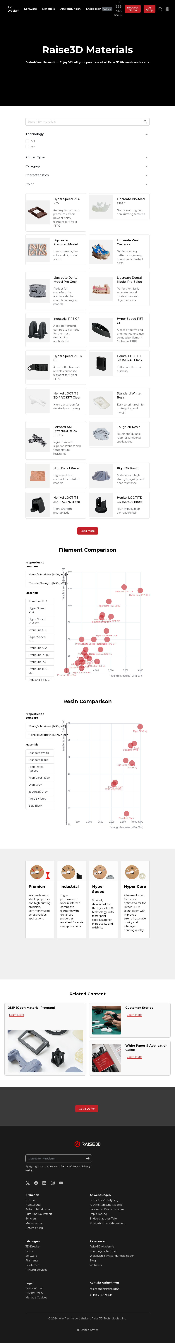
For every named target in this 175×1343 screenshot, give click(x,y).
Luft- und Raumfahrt (38, 1214)
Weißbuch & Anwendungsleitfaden (112, 1255)
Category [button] (32, 166)
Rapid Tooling (98, 1214)
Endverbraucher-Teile (103, 1218)
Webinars (96, 1265)
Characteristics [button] (37, 175)
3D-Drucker (32, 1246)
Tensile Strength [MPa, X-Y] (41, 583)
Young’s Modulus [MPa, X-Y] (41, 574)
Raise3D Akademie (102, 1246)
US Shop (149, 9)
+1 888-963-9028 (101, 1295)
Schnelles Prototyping (104, 1200)
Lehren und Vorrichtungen (107, 1209)
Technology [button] (34, 134)
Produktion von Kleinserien (107, 1223)
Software (31, 1255)
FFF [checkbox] (33, 146)
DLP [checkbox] (33, 141)
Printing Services (36, 1269)
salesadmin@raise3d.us (104, 1289)
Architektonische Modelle (106, 1204)
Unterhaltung (34, 1228)
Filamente (32, 1260)
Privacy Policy (34, 1293)
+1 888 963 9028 (112, 8)
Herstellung (33, 1204)
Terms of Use (68, 1166)
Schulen (30, 1218)
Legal (29, 1283)
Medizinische (33, 1223)
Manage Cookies (36, 1297)
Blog (93, 1260)
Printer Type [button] (35, 157)
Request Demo (132, 9)
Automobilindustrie (37, 1209)
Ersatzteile (32, 1265)
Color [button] (29, 184)
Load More (87, 531)
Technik (30, 1200)
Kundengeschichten (103, 1251)
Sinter (29, 1251)
